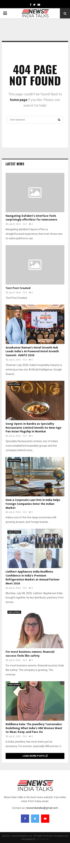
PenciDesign (42, 839)
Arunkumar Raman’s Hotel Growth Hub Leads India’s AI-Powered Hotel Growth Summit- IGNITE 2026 (32, 351)
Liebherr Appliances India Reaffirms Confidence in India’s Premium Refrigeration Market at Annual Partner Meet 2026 (33, 577)
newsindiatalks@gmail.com (42, 807)
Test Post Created (18, 288)
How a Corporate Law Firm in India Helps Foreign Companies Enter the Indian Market (33, 504)
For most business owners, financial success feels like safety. (30, 653)
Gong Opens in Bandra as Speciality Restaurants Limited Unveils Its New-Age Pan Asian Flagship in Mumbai (33, 427)
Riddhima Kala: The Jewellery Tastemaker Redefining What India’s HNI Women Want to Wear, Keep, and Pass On (34, 728)
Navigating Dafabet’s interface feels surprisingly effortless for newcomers (31, 217)
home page (18, 100)
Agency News (14, 308)
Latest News (15, 163)
